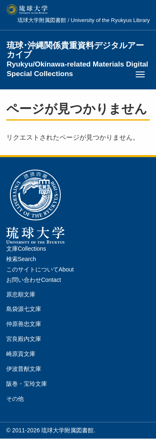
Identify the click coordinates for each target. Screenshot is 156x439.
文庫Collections (26, 248)
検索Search (21, 259)
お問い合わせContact (33, 279)
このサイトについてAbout (40, 269)
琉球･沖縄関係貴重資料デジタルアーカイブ (77, 50)
